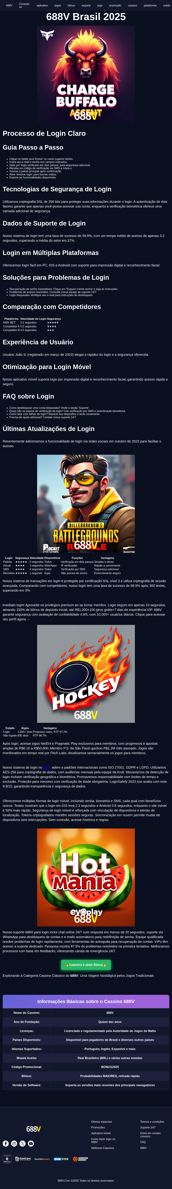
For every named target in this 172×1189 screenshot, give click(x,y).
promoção (115, 5)
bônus (71, 5)
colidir (166, 5)
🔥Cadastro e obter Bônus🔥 (86, 964)
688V (9, 5)
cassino (132, 5)
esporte (86, 5)
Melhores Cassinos (102, 1148)
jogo (99, 5)
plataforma (150, 5)
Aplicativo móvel (101, 1133)
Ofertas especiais (101, 1121)
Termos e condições (152, 1121)
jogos (58, 5)
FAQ (143, 1142)
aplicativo (42, 5)
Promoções (98, 1127)
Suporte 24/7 (148, 1127)
